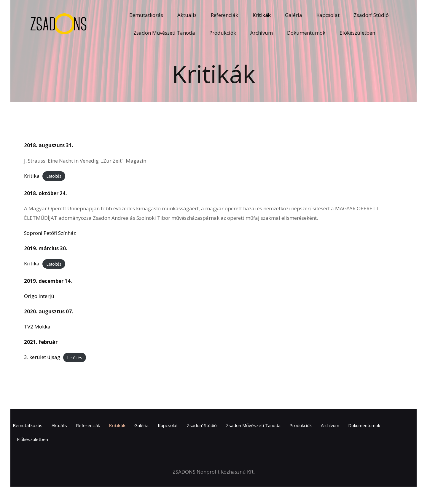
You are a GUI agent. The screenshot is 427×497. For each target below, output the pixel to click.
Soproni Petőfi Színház (50, 233)
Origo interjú (39, 296)
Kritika (31, 175)
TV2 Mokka (37, 326)
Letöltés (54, 176)
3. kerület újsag (42, 357)
